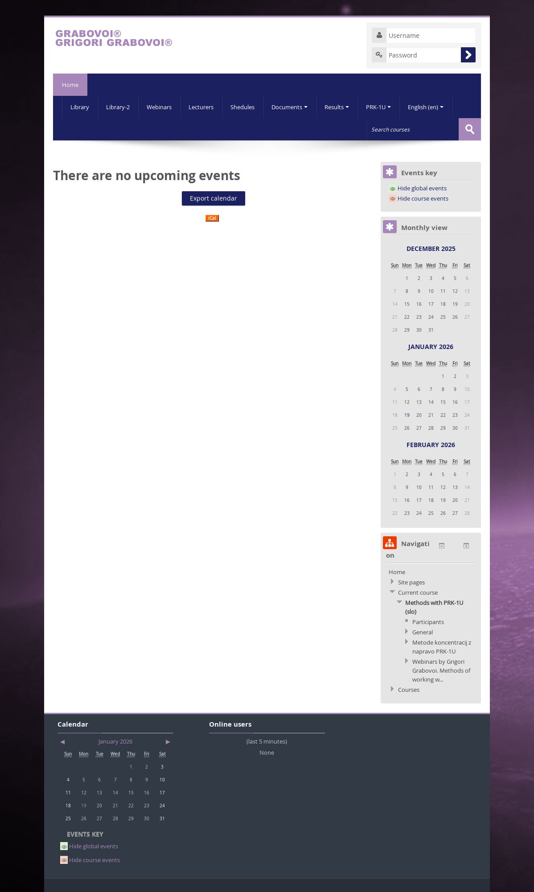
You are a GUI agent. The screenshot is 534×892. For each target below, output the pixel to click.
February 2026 (431, 444)
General (422, 632)
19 (407, 415)
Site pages (411, 582)
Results (337, 107)
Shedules (242, 107)
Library (79, 107)
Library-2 (118, 107)
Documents (289, 107)
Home (70, 85)
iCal (212, 218)
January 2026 (430, 346)
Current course (418, 592)
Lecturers (201, 107)
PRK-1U (378, 107)
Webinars (159, 107)
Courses (408, 690)
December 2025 (431, 248)
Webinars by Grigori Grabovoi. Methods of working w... (441, 670)
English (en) (426, 107)
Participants (428, 622)
